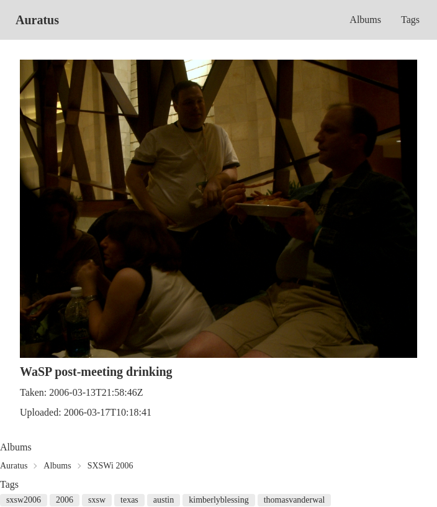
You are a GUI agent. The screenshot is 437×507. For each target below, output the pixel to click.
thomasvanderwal (294, 500)
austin (163, 500)
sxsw (97, 500)
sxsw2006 (23, 500)
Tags (410, 19)
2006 (64, 500)
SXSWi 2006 (110, 465)
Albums (365, 19)
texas (129, 500)
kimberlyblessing (218, 500)
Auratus (37, 20)
